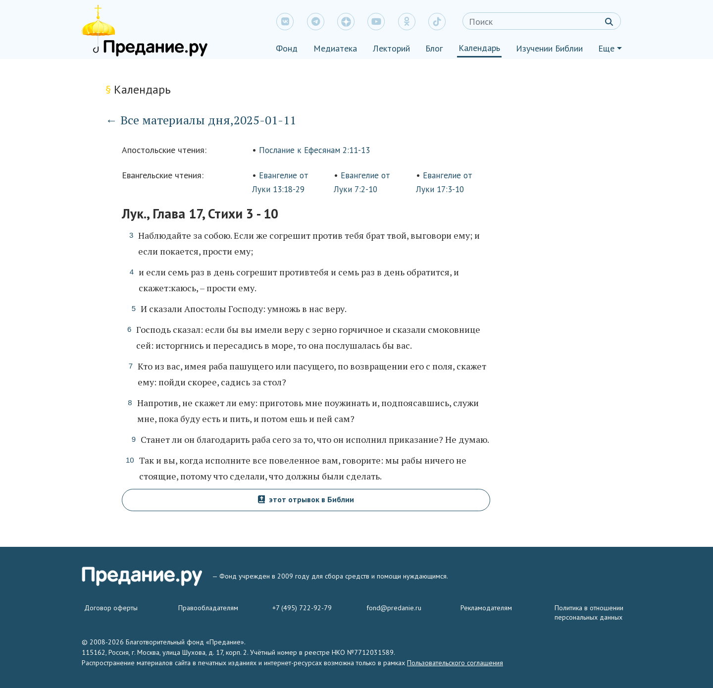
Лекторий (391, 48)
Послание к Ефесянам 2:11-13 (314, 150)
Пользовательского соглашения (455, 662)
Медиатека (335, 48)
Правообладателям (208, 607)
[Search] (541, 21)
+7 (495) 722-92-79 (302, 607)
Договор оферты (111, 607)
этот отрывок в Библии (306, 499)
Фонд (287, 48)
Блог (434, 48)
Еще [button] (606, 48)
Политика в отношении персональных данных (589, 612)
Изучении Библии (549, 48)
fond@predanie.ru (393, 607)
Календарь (479, 47)
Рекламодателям (486, 607)
